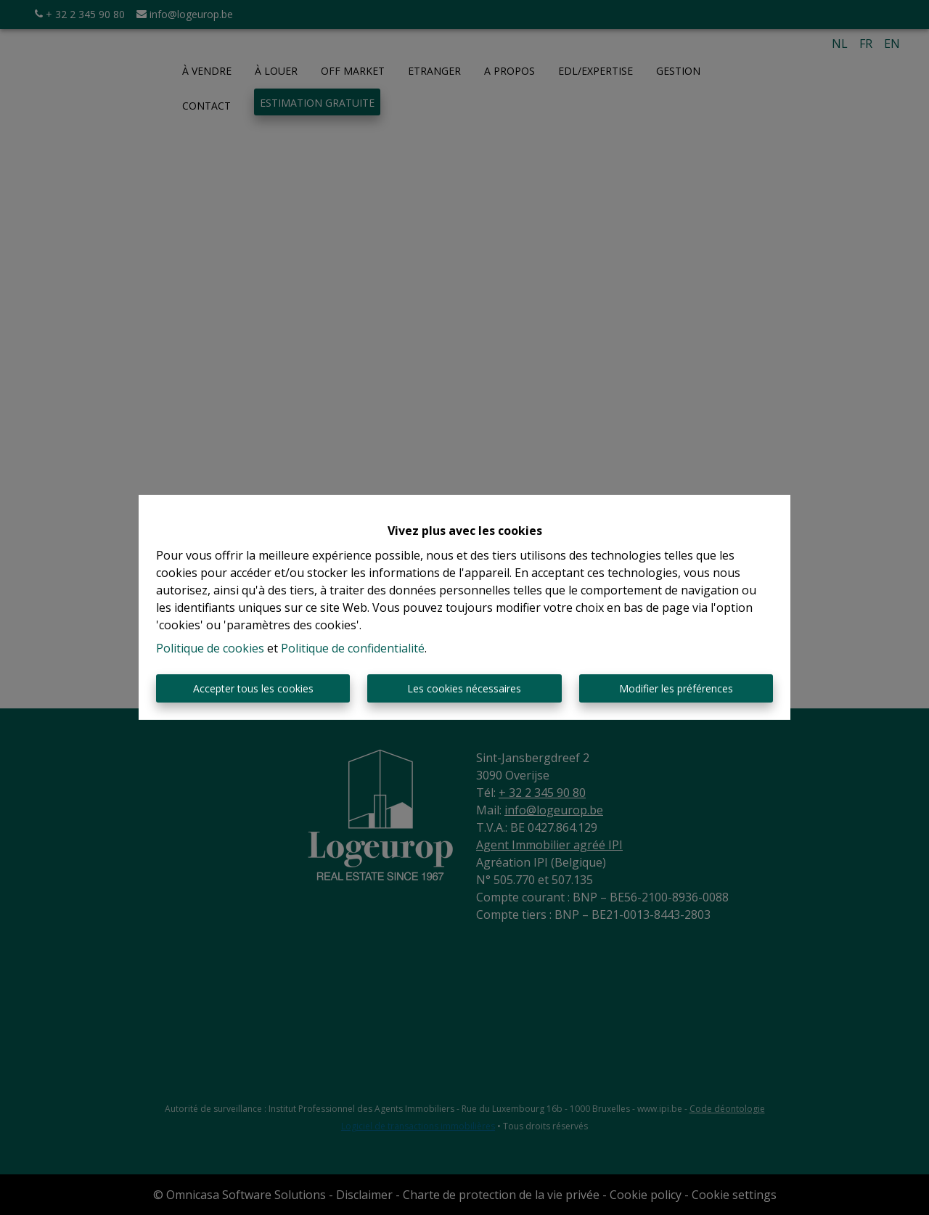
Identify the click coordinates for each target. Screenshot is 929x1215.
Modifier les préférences (676, 688)
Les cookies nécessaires (464, 688)
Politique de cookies (210, 648)
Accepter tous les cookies (253, 688)
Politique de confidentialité (353, 648)
